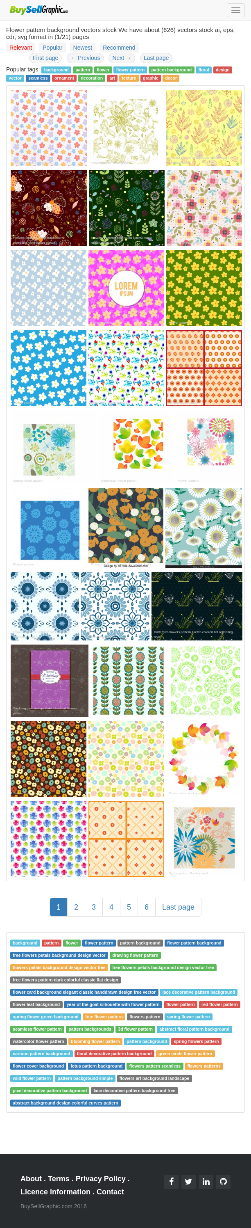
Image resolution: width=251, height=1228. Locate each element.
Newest (83, 47)
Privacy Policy (101, 1179)
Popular (52, 47)
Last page (156, 58)
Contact (110, 1192)
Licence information (55, 1192)
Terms (59, 1179)
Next (121, 58)
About (31, 1179)
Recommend (119, 47)
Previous (85, 58)
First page (45, 58)
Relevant (20, 47)
